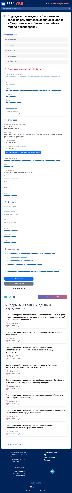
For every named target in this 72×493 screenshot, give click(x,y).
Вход (47, 4)
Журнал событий (19, 289)
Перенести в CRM (53, 297)
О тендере (11, 45)
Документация (19, 284)
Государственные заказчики (19, 454)
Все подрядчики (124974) (14, 444)
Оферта (46, 455)
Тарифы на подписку (51, 452)
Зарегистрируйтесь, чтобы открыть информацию (23, 153)
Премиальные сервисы (18, 459)
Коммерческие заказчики (18, 452)
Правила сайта (49, 457)
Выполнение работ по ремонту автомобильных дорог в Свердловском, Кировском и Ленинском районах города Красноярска (30, 349)
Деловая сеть (15, 461)
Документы (12, 56)
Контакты (11, 50)
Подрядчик (12, 39)
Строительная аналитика (18, 457)
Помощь (47, 460)
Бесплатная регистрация (60, 4)
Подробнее (19, 279)
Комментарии (13, 61)
